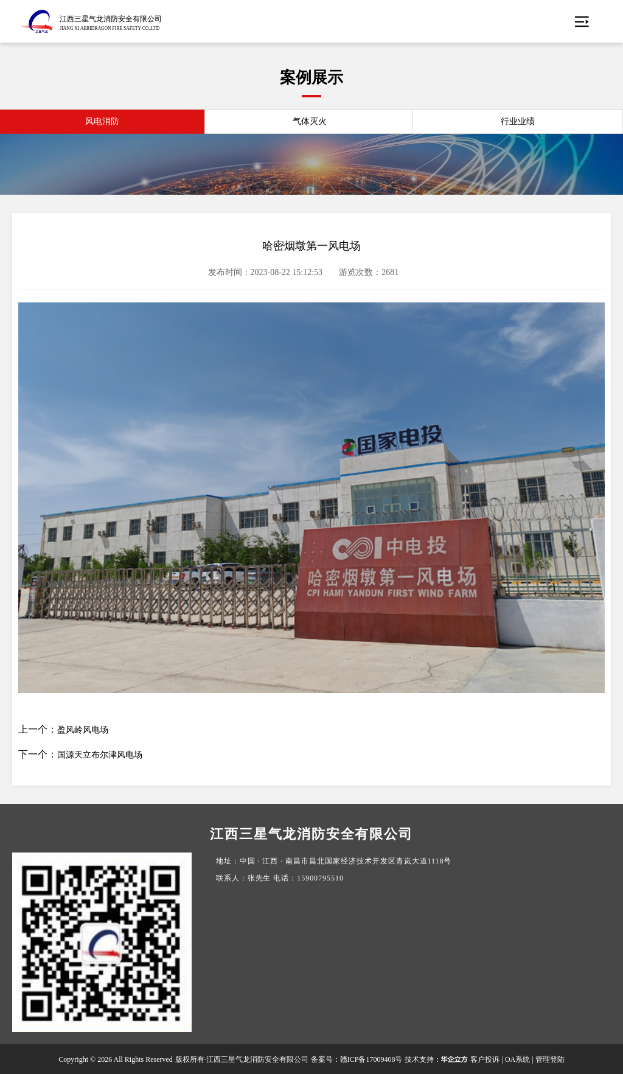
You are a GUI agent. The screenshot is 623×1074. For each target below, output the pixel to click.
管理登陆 (550, 1059)
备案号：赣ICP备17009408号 (357, 1059)
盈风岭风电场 (82, 729)
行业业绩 (518, 121)
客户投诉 (484, 1059)
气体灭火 (310, 121)
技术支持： (436, 1059)
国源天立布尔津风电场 (99, 754)
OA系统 (517, 1059)
